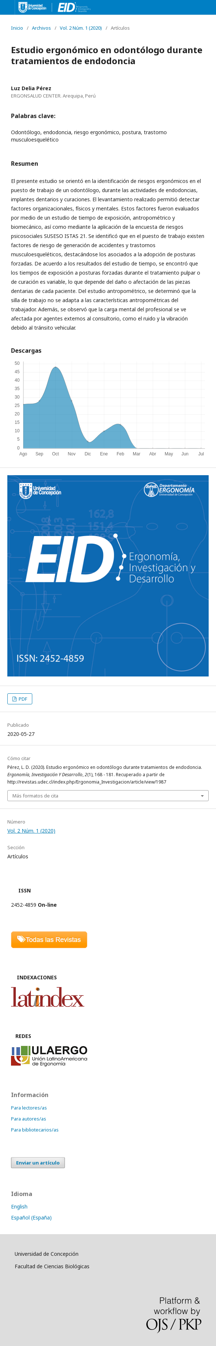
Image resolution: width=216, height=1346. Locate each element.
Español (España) (31, 1217)
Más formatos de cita (35, 795)
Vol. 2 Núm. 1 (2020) (81, 28)
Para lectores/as (29, 1107)
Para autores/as (28, 1118)
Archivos (41, 28)
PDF (22, 699)
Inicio (17, 28)
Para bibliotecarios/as (35, 1129)
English (19, 1206)
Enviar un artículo (38, 1162)
